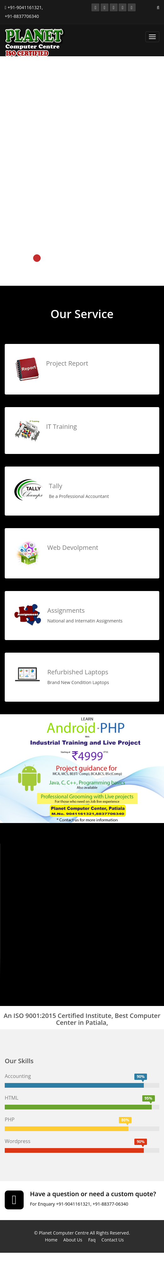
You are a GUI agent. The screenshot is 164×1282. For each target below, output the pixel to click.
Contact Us (113, 1240)
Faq (92, 1240)
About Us (72, 1240)
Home (51, 1240)
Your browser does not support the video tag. (82, 913)
